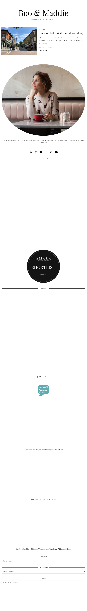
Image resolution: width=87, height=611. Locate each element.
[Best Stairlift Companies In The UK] (43, 477)
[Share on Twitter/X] (43, 51)
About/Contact (28, 606)
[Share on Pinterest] (46, 51)
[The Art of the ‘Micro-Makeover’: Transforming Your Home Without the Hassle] (43, 526)
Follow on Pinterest (43, 377)
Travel (42, 29)
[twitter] (30, 152)
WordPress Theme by (74, 608)
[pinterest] (51, 152)
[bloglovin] (46, 152)
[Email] (56, 152)
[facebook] (41, 152)
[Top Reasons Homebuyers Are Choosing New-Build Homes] (43, 427)
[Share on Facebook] (40, 51)
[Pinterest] (23, 312)
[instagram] (36, 152)
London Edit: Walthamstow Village (61, 33)
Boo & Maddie (43, 12)
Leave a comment (46, 47)
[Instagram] (23, 182)
